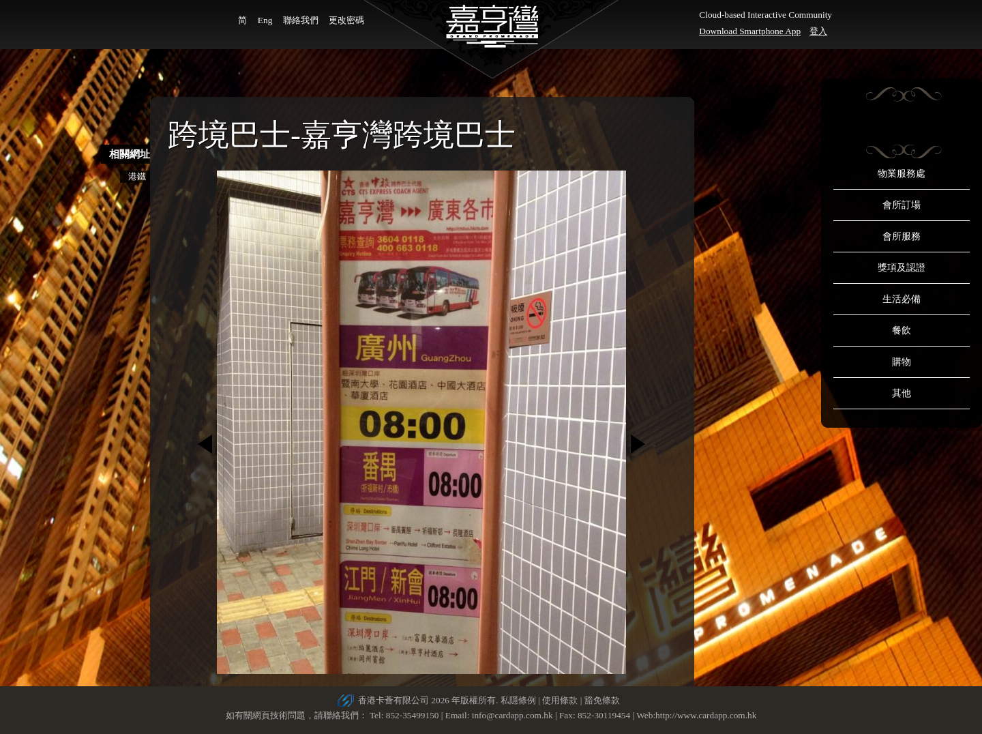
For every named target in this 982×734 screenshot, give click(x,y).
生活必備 (901, 299)
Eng (265, 20)
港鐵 (137, 176)
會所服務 (901, 236)
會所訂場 (901, 205)
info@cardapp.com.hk (513, 715)
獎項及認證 (901, 268)
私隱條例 (518, 700)
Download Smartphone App (750, 31)
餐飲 (901, 330)
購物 (901, 362)
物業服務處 (901, 173)
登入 (818, 31)
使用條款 (560, 700)
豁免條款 (602, 700)
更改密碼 (346, 20)
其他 (901, 393)
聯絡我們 (300, 20)
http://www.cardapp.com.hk (705, 715)
